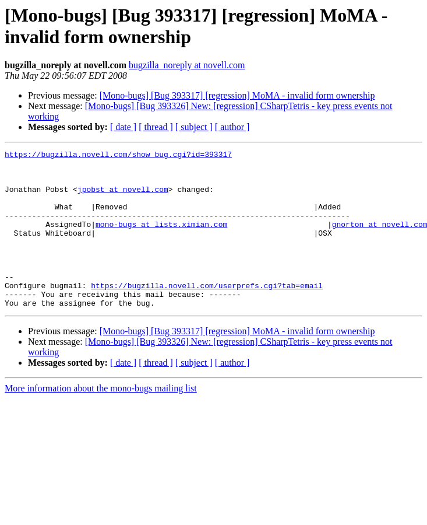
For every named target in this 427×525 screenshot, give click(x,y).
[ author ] (232, 127)
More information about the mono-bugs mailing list (101, 420)
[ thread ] (156, 127)
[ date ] (123, 127)
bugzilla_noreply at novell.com (187, 65)
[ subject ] (194, 127)
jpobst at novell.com (122, 197)
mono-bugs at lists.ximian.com (161, 240)
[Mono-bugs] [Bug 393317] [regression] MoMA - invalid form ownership (237, 95)
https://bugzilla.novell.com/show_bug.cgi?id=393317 (118, 155)
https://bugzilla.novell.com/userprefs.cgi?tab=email (207, 313)
